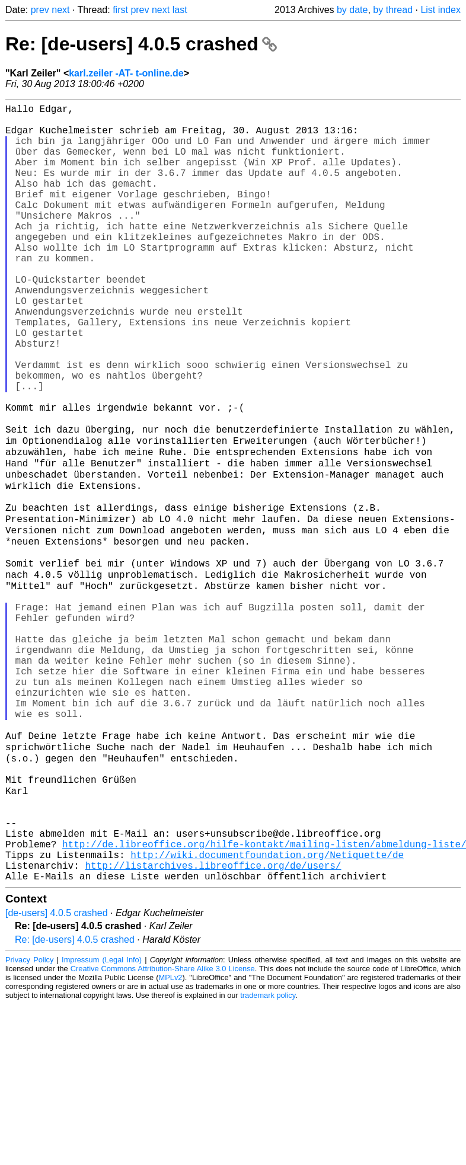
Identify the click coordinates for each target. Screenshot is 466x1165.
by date (352, 10)
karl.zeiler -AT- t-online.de (126, 73)
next (60, 10)
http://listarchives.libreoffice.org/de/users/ (213, 1023)
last (180, 10)
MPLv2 (171, 1138)
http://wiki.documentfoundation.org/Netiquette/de (267, 1010)
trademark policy (267, 1155)
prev (40, 10)
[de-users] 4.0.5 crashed (56, 1073)
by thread (393, 10)
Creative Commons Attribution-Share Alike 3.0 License (163, 1129)
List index (440, 10)
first (120, 10)
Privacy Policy (29, 1120)
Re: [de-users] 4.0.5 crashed (141, 44)
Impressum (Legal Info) (102, 1120)
